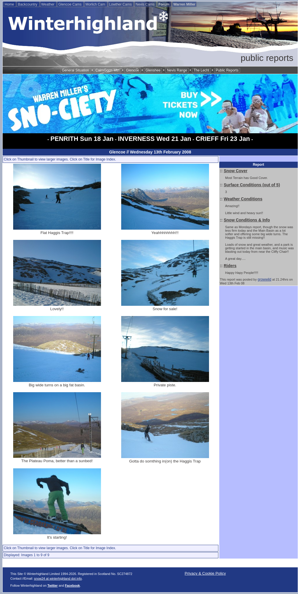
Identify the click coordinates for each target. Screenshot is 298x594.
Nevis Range (177, 70)
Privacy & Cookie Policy (205, 573)
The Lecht (201, 70)
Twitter (52, 585)
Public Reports (227, 70)
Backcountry (28, 4)
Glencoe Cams (70, 4)
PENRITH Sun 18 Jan (81, 138)
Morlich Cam (95, 4)
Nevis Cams (145, 4)
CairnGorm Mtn (107, 70)
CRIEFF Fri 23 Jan (223, 138)
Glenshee (152, 70)
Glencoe (132, 70)
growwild (264, 279)
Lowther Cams (121, 4)
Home (10, 4)
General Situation (75, 70)
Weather (48, 4)
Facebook (72, 585)
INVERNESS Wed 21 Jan (154, 138)
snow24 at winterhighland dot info (58, 578)
